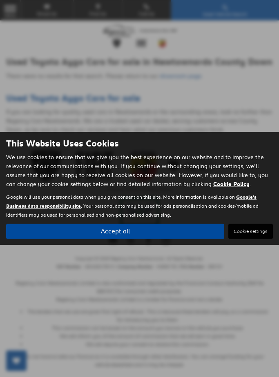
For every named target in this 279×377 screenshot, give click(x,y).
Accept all (115, 231)
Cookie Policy (231, 184)
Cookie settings (251, 231)
